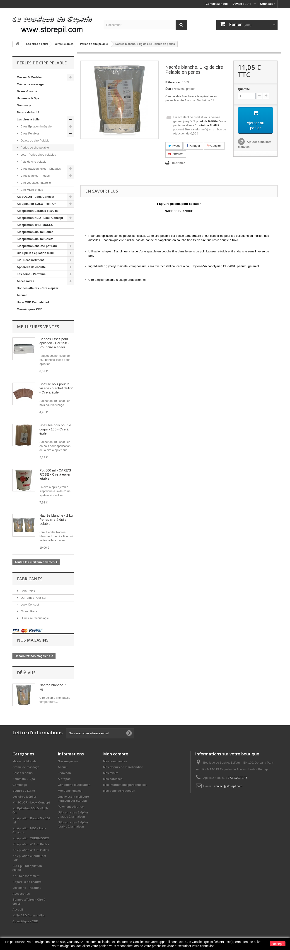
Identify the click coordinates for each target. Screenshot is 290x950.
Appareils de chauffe (31, 267)
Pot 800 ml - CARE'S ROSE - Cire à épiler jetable (55, 474)
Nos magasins (32, 640)
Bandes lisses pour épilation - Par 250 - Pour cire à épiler (54, 343)
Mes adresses (112, 779)
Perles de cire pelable (34, 147)
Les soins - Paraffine (31, 274)
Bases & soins (27, 91)
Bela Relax (27, 591)
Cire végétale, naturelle (35, 182)
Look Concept (29, 604)
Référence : (173, 82)
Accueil (22, 295)
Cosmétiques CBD (29, 309)
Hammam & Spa (28, 98)
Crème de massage (30, 84)
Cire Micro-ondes (31, 189)
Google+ (214, 145)
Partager (193, 145)
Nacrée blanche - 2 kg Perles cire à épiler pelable (56, 519)
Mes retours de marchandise (123, 767)
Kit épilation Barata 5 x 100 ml (37, 210)
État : (169, 88)
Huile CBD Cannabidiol (33, 302)
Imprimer (178, 163)
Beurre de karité (28, 112)
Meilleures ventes (38, 326)
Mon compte (115, 754)
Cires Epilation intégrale (36, 126)
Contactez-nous (216, 3)
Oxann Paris (28, 611)
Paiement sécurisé (71, 806)
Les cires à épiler (29, 119)
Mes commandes (115, 761)
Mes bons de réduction (119, 790)
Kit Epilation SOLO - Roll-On (36, 203)
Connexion (267, 3)
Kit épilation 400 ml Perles (35, 232)
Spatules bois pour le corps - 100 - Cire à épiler (55, 429)
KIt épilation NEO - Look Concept (40, 218)
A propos (64, 779)
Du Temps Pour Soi (33, 597)
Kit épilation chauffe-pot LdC (37, 246)
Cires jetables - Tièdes (35, 175)
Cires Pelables (29, 133)
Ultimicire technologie (34, 618)
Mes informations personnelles (124, 784)
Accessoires (25, 281)
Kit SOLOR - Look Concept (35, 196)
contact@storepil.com (228, 786)
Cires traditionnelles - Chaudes (40, 168)
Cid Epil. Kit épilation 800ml (36, 253)
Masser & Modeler (29, 77)
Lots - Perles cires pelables (38, 154)
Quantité (244, 89)
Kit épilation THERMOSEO (35, 225)
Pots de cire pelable (33, 161)
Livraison (64, 773)
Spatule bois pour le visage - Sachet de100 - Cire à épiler (56, 388)
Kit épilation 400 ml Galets (35, 239)
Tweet (174, 145)
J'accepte (277, 944)
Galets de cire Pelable (34, 140)
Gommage (24, 105)
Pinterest (175, 154)
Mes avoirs (110, 773)
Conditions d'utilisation (74, 784)
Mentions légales (70, 790)
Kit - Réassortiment (30, 260)
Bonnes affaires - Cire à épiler (37, 288)
